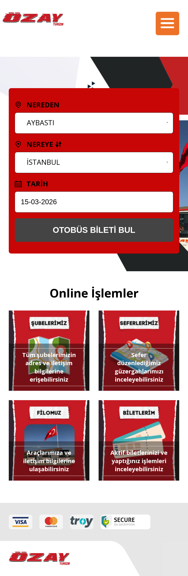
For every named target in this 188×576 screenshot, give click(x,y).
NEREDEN (37, 104)
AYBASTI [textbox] (40, 122)
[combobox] (94, 123)
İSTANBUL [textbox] (43, 162)
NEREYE (38, 144)
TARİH (31, 183)
